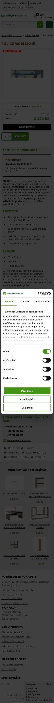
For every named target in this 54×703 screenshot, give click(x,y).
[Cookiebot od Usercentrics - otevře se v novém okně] (38, 293)
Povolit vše (27, 390)
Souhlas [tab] (9, 301)
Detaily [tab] (25, 301)
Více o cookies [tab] (43, 301)
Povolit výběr (27, 399)
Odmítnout (27, 407)
